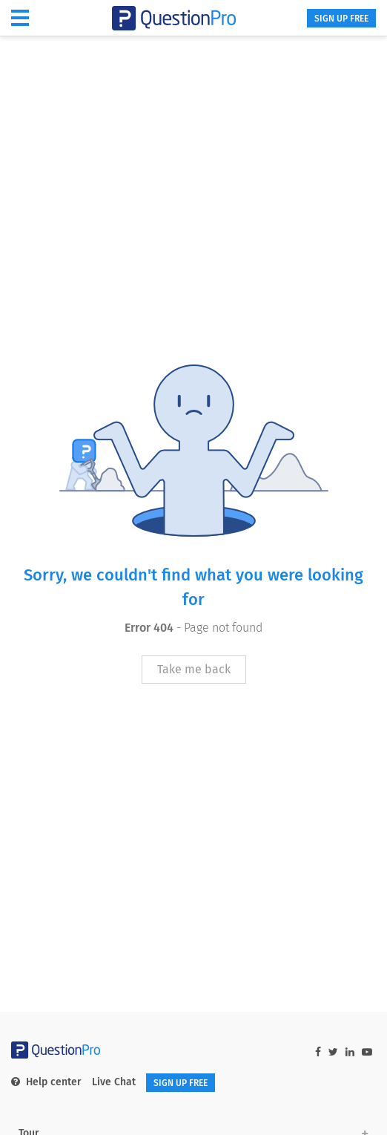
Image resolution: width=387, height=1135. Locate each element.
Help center (46, 1082)
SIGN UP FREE (341, 18)
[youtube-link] (367, 1052)
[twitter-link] (333, 1052)
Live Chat (114, 1082)
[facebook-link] (318, 1052)
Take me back (194, 669)
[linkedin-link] (349, 1052)
